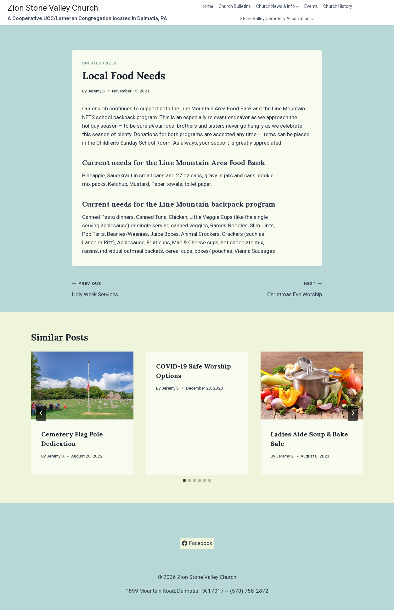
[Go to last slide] (41, 413)
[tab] (184, 480)
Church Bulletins (235, 6)
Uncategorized (99, 63)
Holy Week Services (132, 288)
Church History (337, 6)
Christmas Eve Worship (262, 288)
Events (311, 6)
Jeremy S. (96, 90)
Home (207, 6)
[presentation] (82, 385)
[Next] (353, 413)
